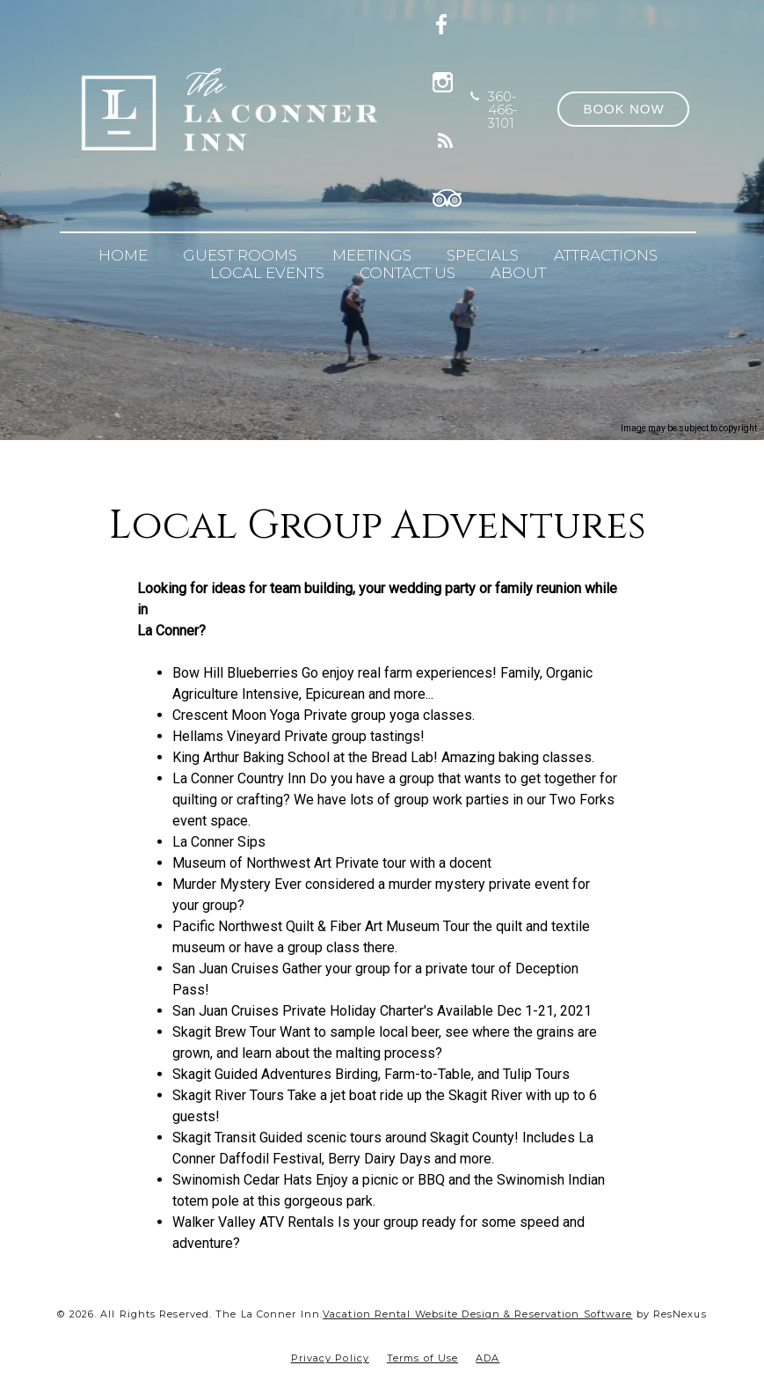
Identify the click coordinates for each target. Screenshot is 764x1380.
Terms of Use (422, 1358)
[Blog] (446, 137)
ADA (487, 1358)
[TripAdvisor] (447, 195)
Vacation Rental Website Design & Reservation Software (477, 1314)
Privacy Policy (330, 1358)
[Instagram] (446, 79)
